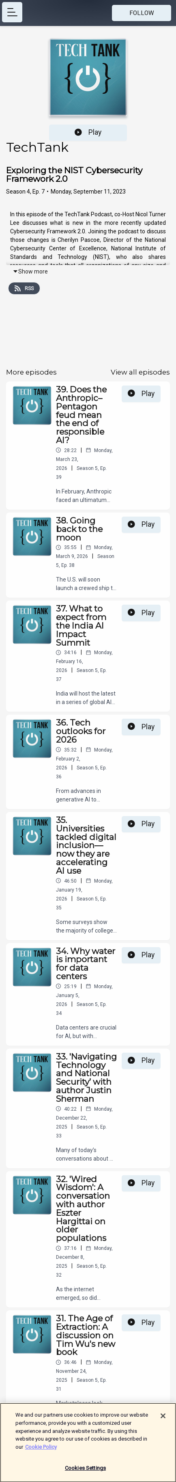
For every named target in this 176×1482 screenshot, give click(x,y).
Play (88, 132)
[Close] (163, 1419)
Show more (30, 271)
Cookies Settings (85, 1472)
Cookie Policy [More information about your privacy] (41, 1450)
